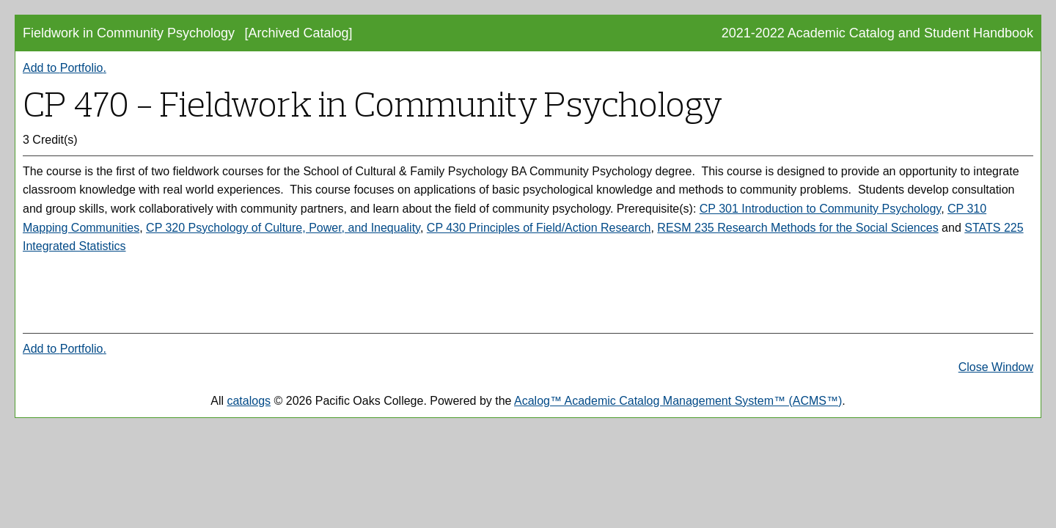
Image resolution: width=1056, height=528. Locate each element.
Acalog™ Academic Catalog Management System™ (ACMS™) (678, 401)
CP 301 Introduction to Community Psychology (820, 208)
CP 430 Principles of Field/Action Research (539, 227)
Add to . (64, 68)
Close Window (995, 367)
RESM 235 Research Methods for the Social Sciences (797, 227)
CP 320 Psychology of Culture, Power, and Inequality (283, 227)
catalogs (249, 401)
